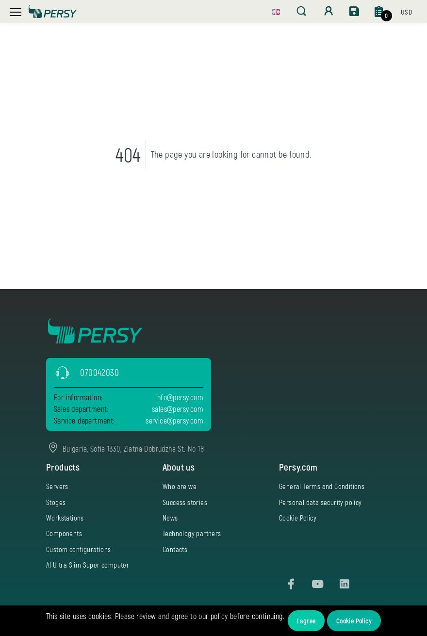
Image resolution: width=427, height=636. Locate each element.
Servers (57, 486)
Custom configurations (78, 549)
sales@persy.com (177, 408)
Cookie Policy (354, 621)
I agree (306, 621)
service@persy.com (174, 420)
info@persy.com (179, 397)
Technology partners (192, 533)
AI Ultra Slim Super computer (87, 564)
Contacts (175, 549)
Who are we (180, 486)
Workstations (65, 517)
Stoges (56, 502)
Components (64, 533)
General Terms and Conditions (321, 486)
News (170, 517)
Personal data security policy (320, 502)
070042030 (99, 372)
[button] (276, 10)
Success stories (185, 502)
